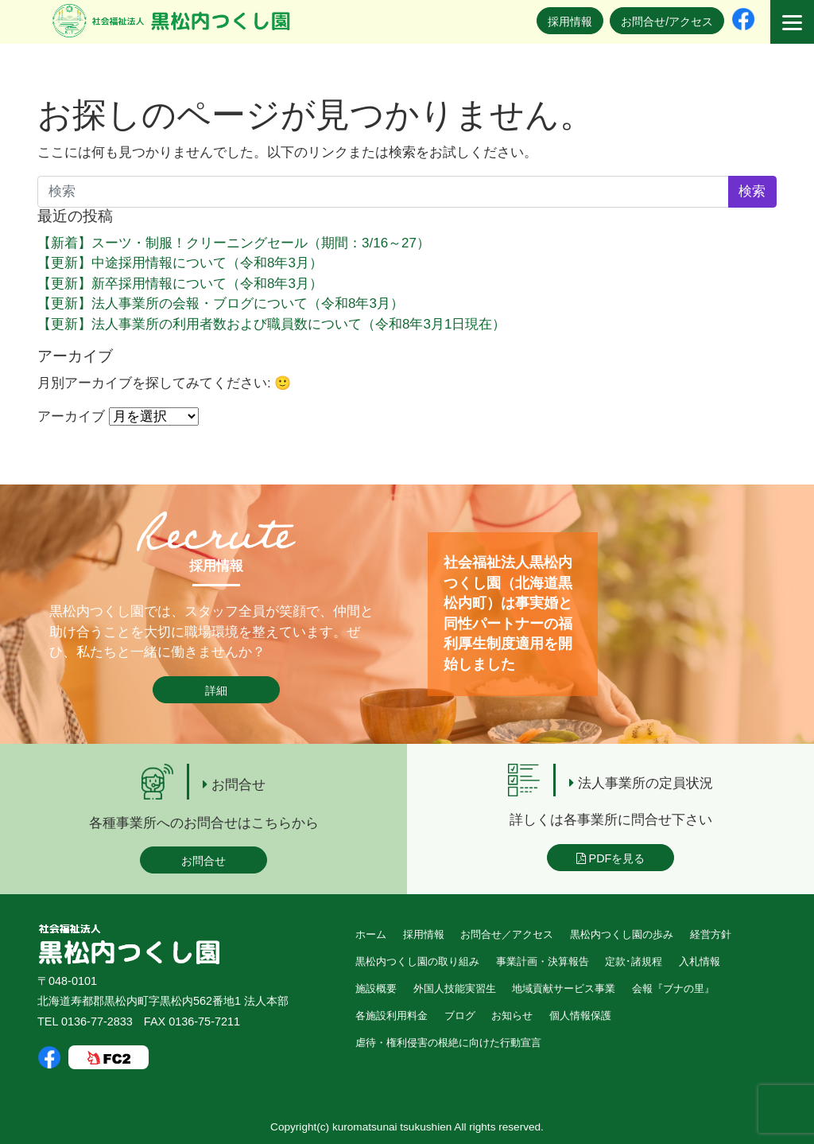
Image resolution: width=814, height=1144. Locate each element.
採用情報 (570, 21)
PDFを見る (610, 858)
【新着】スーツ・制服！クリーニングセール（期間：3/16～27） (233, 243)
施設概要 (376, 988)
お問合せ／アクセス (506, 934)
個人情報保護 (580, 1015)
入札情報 (699, 961)
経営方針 (710, 934)
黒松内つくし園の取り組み (417, 961)
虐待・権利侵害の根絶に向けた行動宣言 (448, 1043)
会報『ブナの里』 (673, 988)
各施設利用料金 (391, 1015)
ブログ (459, 1015)
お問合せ (203, 860)
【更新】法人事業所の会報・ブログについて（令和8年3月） (220, 303)
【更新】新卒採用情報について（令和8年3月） (180, 283)
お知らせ (512, 1015)
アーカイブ (71, 416)
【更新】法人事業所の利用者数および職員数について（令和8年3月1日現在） (271, 324)
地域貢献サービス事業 (563, 988)
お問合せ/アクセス (667, 21)
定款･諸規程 (633, 961)
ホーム (370, 934)
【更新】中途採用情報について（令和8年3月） (180, 262)
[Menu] (792, 22)
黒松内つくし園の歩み (621, 934)
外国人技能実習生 (454, 988)
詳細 (216, 690)
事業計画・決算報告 (542, 961)
